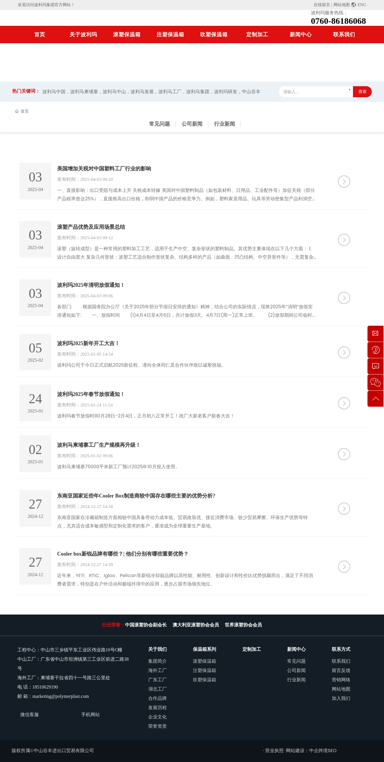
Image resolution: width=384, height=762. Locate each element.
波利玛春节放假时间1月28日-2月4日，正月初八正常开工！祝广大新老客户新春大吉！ (146, 414)
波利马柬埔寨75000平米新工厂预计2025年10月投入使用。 (118, 465)
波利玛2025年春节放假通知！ (91, 393)
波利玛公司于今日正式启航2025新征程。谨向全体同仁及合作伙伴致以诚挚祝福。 (141, 364)
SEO (332, 748)
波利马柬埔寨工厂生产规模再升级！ (99, 443)
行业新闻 (224, 124)
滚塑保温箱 (127, 34)
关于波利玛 (83, 34)
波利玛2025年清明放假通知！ (91, 284)
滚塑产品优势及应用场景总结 (91, 227)
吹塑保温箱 (214, 34)
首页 (39, 34)
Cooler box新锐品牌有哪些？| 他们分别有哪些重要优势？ (123, 552)
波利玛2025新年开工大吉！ (88, 342)
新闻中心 (301, 34)
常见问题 (159, 124)
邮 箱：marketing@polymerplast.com (53, 693)
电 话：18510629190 (37, 684)
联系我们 (344, 34)
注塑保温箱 (170, 34)
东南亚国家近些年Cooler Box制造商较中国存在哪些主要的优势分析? (136, 494)
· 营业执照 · (274, 748)
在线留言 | (323, 5)
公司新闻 (192, 124)
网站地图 (342, 5)
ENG (358, 5)
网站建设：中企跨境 (307, 748)
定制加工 (257, 34)
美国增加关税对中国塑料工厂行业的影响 (104, 169)
